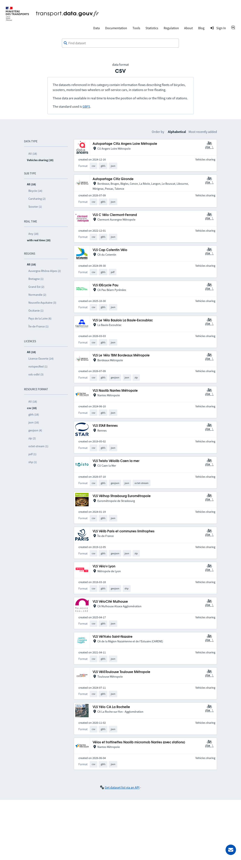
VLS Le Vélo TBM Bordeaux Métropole (121, 355)
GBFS (86, 106)
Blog (201, 28)
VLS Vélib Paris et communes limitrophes (123, 531)
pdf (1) (32, 454)
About (188, 28)
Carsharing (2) (37, 199)
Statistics (151, 28)
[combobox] (120, 43)
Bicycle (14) (35, 191)
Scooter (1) (35, 206)
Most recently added (203, 132)
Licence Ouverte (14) (41, 358)
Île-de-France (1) (38, 326)
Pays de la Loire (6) (39, 318)
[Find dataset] (120, 43)
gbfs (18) (33, 414)
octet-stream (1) (38, 446)
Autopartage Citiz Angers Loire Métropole (125, 143)
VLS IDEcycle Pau (105, 285)
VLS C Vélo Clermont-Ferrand (115, 215)
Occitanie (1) (35, 310)
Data (96, 28)
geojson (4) (35, 430)
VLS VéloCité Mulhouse (110, 601)
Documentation (116, 28)
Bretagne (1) (35, 279)
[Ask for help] (231, 850)
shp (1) (32, 462)
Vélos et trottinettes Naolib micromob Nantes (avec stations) (139, 742)
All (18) (32, 153)
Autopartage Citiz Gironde (113, 179)
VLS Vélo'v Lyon (104, 566)
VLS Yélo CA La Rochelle (111, 707)
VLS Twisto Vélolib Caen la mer (116, 461)
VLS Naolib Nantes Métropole (115, 390)
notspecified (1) (37, 366)
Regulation (171, 28)
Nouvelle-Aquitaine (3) (42, 302)
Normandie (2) (37, 295)
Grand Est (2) (36, 287)
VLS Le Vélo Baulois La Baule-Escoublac (123, 320)
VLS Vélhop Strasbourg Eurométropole (122, 496)
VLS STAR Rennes (105, 425)
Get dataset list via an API (122, 787)
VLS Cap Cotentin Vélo (110, 250)
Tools (136, 28)
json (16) (33, 422)
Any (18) (33, 234)
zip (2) (32, 438)
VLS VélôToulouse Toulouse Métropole (121, 672)
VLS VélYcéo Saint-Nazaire (113, 636)
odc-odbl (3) (35, 374)
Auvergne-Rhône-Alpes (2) (44, 271)
